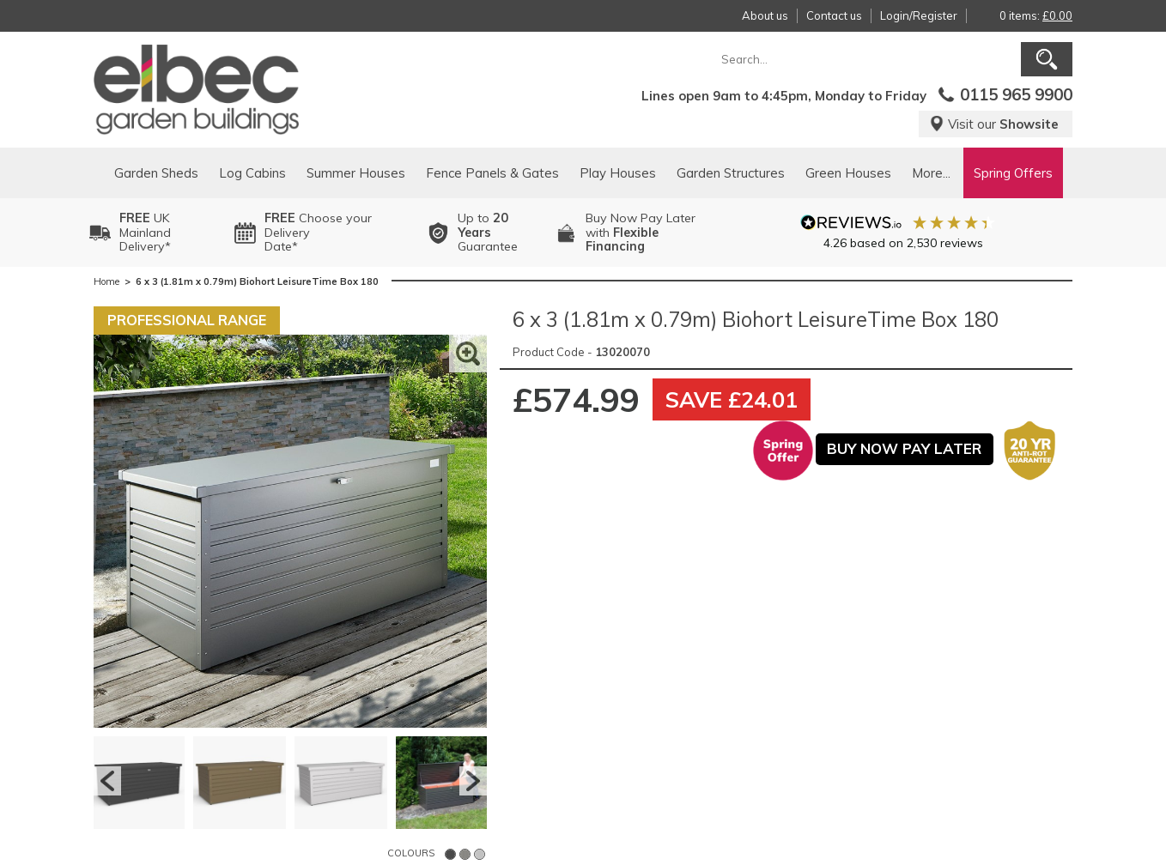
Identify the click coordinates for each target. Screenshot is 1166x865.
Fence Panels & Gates (492, 173)
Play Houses (618, 173)
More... (931, 173)
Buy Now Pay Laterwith (640, 232)
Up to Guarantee (488, 232)
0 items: (1035, 15)
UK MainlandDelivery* (145, 232)
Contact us (834, 15)
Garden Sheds (156, 173)
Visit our (994, 124)
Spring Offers (1013, 173)
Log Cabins (252, 173)
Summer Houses (356, 173)
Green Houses (848, 173)
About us (765, 15)
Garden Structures (731, 173)
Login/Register (918, 15)
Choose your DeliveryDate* (318, 232)
